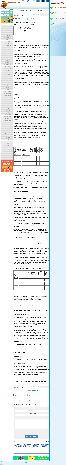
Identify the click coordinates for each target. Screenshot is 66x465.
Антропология (7, 29)
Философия (8, 147)
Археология (8, 31)
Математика (8, 89)
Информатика (7, 66)
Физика (8, 143)
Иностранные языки (7, 64)
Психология (8, 122)
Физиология (8, 145)
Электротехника (7, 158)
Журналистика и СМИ (7, 58)
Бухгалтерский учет (7, 45)
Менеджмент (8, 99)
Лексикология (7, 81)
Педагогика (8, 110)
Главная (23, 0)
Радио (8, 124)
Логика (8, 85)
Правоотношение (8, 114)
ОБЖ (8, 106)
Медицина (7, 97)
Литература (8, 83)
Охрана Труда (7, 108)
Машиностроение (8, 95)
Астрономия (8, 35)
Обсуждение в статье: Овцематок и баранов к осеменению (33, 400)
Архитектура (8, 33)
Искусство (7, 70)
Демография (8, 54)
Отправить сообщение (31, 436)
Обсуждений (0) (27, 15)
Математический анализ (8, 91)
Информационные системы (7, 68)
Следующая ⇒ (31, 18)
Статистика (8, 131)
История (7, 72)
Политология (8, 112)
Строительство (7, 133)
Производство (7, 118)
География (8, 49)
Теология (7, 135)
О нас (28, 0)
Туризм (8, 139)
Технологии (8, 137)
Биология (7, 39)
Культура (7, 79)
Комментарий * (31, 417)
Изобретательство (8, 62)
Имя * (31, 409)
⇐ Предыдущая (17, 18)
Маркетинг (7, 87)
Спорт (8, 129)
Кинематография (8, 74)
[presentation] (24, 432)
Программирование (7, 116)
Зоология (7, 60)
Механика (7, 104)
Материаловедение (7, 93)
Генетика (7, 47)
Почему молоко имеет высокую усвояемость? (36, 445)
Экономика (8, 156)
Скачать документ (44, 15)
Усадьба (7, 141)
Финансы (7, 149)
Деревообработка (8, 56)
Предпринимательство (8, 37)
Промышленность (8, 120)
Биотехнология (7, 41)
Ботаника (7, 43)
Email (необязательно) (31, 413)
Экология (7, 154)
